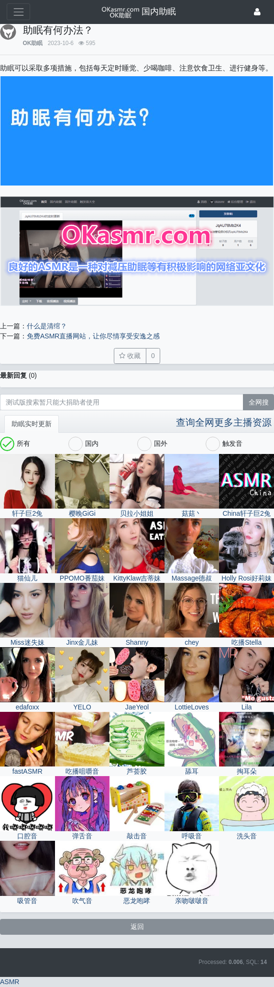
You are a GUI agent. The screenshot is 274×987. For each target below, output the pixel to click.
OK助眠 (33, 43)
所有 (15, 444)
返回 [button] (137, 926)
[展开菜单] (18, 11)
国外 (152, 444)
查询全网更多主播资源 (224, 422)
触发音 (224, 444)
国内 (83, 444)
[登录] (257, 11)
